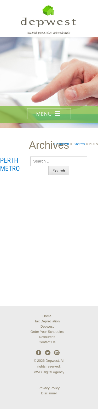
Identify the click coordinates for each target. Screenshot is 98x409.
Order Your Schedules (47, 332)
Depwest (47, 326)
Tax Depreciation (47, 321)
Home (47, 316)
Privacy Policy (49, 388)
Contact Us (47, 342)
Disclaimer (49, 393)
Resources (47, 337)
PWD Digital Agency (49, 372)
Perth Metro (10, 164)
